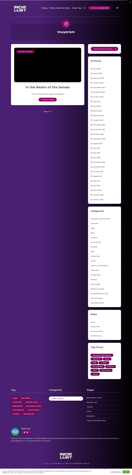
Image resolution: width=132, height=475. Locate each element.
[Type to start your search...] (104, 49)
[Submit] (115, 49)
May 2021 (96, 181)
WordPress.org (96, 336)
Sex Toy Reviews (97, 298)
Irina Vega (57, 463)
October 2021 (98, 172)
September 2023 (99, 139)
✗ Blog (44, 8)
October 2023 (98, 134)
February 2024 (98, 115)
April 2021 (96, 186)
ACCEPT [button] (126, 472)
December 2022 (99, 162)
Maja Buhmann (29, 414)
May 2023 (96, 153)
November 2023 (99, 130)
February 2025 (98, 78)
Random (94, 280)
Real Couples (95, 284)
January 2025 (98, 83)
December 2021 (99, 167)
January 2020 (98, 200)
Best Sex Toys (92, 402)
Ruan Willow (26, 398)
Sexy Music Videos (97, 303)
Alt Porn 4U (68, 463)
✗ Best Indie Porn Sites (59, 8)
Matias (15, 398)
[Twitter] (117, 8)
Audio (93, 228)
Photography (96, 275)
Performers (95, 270)
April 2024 (97, 106)
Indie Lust (25, 429)
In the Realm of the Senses (47, 87)
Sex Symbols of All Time (99, 294)
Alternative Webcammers (100, 219)
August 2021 (97, 176)
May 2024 (96, 101)
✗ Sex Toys (77, 8)
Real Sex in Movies (25, 51)
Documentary (96, 242)
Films (93, 252)
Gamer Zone (95, 256)
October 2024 (98, 97)
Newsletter (91, 416)
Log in (93, 322)
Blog (92, 233)
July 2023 (96, 148)
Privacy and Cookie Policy (96, 420)
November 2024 (99, 92)
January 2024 (98, 120)
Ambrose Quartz (32, 402)
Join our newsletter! (99, 8)
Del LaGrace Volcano (34, 406)
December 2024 (99, 87)
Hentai (93, 261)
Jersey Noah (17, 402)
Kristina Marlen (34, 410)
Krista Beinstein (18, 410)
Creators (94, 237)
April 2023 (97, 158)
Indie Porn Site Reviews (99, 266)
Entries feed (95, 327)
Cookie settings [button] (116, 472)
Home (89, 411)
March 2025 (97, 73)
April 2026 (97, 69)
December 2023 (99, 125)
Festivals (94, 247)
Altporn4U (95, 223)
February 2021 (98, 195)
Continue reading (47, 99)
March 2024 (97, 111)
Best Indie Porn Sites (94, 398)
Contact (90, 407)
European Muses (77, 463)
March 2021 (97, 190)
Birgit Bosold (17, 406)
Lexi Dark (16, 414)
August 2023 (97, 144)
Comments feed (97, 331)
